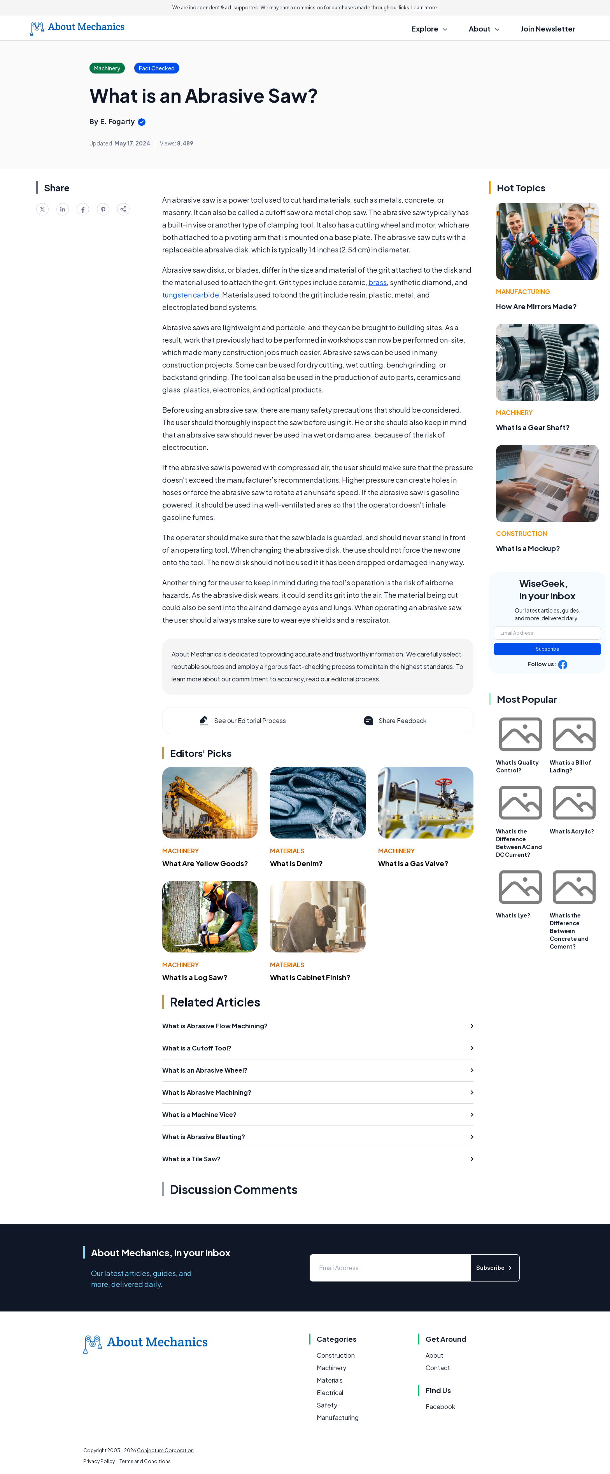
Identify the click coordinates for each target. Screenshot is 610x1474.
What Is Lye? (513, 915)
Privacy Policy (99, 1461)
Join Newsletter (548, 28)
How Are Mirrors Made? (536, 306)
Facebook (440, 1406)
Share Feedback (394, 720)
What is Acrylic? (572, 831)
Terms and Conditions (145, 1461)
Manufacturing (523, 291)
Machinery (180, 851)
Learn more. (424, 8)
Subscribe (547, 649)
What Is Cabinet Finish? (310, 977)
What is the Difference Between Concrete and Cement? (569, 931)
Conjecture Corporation (165, 1450)
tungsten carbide (190, 294)
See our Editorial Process (242, 720)
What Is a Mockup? (528, 548)
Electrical (330, 1392)
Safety (327, 1405)
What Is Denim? (296, 863)
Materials (287, 851)
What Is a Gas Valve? (413, 863)
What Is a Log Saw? (195, 977)
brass (377, 282)
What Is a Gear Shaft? (533, 427)
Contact (438, 1368)
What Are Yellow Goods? (205, 863)
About (434, 1355)
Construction (521, 533)
